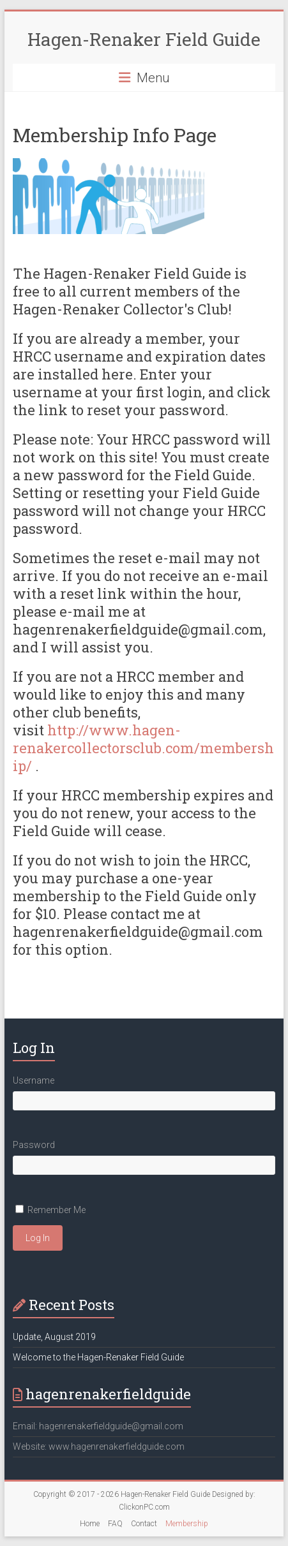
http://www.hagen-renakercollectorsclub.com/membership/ (143, 748)
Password (34, 1145)
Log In (38, 1238)
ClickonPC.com (144, 1507)
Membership (186, 1523)
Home (90, 1523)
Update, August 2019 (54, 1337)
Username (33, 1080)
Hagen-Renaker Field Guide (144, 39)
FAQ (115, 1523)
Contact (144, 1523)
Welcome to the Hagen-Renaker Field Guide (98, 1357)
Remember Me (56, 1210)
